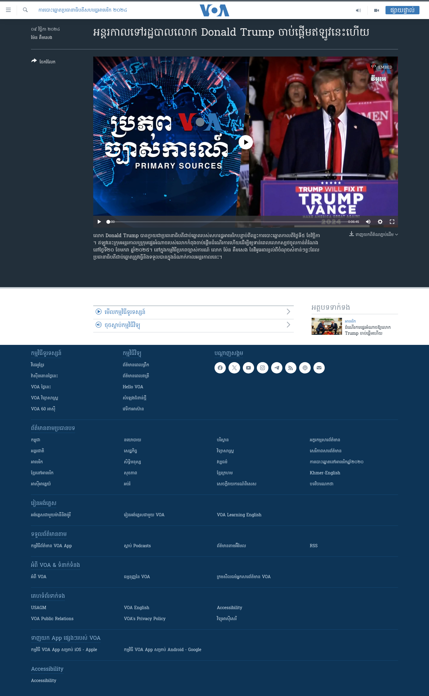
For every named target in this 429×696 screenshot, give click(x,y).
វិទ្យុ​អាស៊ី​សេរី (227, 619)
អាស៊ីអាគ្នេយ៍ (41, 484)
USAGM (38, 608)
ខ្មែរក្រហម (225, 473)
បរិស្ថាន (223, 440)
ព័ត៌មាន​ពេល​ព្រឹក (136, 365)
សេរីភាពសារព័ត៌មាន (326, 451)
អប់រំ (127, 484)
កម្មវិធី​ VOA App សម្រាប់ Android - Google (162, 650)
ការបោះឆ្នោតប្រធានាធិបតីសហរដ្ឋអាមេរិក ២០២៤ (82, 10)
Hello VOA (133, 387)
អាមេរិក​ (350, 321)
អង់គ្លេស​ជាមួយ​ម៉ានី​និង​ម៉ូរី (51, 515)
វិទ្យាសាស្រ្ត (225, 451)
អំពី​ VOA (38, 577)
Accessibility (229, 608)
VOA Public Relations (52, 619)
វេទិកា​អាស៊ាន (133, 409)
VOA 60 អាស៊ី (43, 409)
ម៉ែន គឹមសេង (41, 38)
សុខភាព (130, 473)
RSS (314, 546)
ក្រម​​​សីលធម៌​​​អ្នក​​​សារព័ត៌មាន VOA (244, 577)
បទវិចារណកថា (321, 484)
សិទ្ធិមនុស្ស (132, 462)
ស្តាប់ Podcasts (137, 546)
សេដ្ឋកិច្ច (130, 451)
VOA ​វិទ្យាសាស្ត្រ (44, 398)
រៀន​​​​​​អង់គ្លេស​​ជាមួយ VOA (144, 515)
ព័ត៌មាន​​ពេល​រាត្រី (136, 376)
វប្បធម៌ (222, 462)
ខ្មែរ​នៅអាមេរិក (42, 473)
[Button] (43, 63)
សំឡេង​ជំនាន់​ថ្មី (134, 398)
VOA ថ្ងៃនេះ (41, 387)
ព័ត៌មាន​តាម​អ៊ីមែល (231, 546)
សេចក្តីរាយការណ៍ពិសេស (237, 484)
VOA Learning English (239, 515)
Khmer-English (325, 473)
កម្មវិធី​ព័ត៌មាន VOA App (51, 546)
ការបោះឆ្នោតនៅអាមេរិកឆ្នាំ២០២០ (336, 462)
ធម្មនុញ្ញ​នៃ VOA (137, 577)
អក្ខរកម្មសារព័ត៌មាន (325, 440)
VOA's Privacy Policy (145, 619)
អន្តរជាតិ (37, 451)
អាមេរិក (37, 462)
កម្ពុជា (35, 440)
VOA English (136, 608)
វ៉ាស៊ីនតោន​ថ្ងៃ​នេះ (44, 376)
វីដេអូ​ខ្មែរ (37, 365)
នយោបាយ (132, 440)
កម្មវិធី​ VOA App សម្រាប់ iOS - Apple (64, 650)
